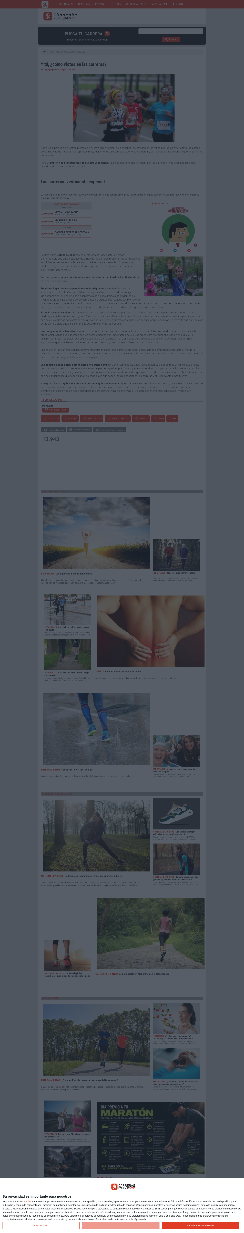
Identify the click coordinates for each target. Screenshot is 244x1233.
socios (27, 1201)
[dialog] (122, 1205)
